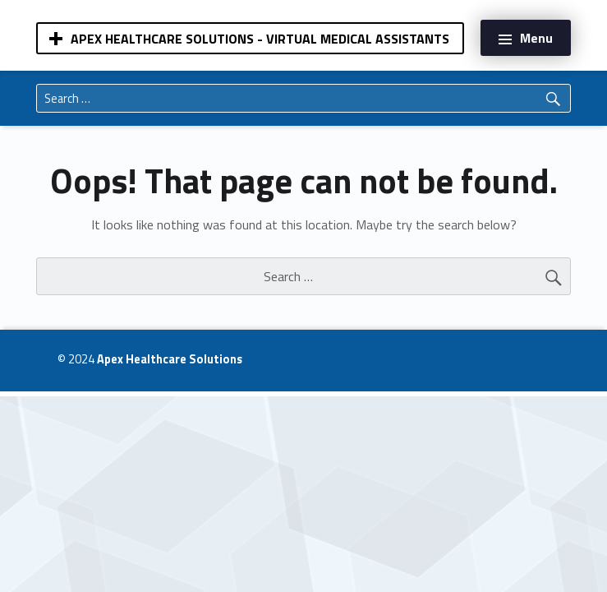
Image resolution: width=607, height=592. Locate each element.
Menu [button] (536, 38)
